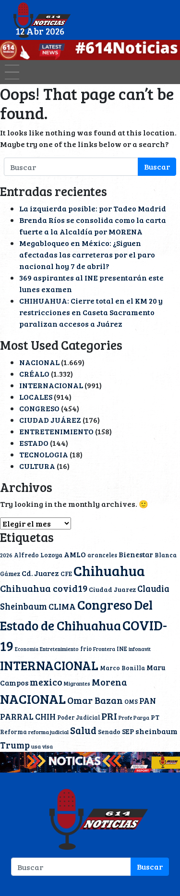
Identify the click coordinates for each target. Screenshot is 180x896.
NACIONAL (39, 362)
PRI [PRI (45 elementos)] (109, 716)
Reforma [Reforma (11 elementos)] (13, 732)
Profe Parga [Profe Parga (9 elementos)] (134, 717)
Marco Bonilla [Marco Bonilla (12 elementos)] (122, 667)
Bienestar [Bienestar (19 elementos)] (136, 554)
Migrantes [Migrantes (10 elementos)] (77, 683)
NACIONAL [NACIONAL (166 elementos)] (33, 699)
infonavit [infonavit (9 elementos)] (140, 648)
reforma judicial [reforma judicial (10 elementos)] (48, 732)
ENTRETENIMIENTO (56, 431)
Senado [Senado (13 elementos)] (109, 731)
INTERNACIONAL (51, 385)
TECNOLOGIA (43, 454)
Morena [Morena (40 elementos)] (109, 681)
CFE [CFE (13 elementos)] (66, 573)
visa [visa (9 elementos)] (47, 746)
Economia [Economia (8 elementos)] (26, 649)
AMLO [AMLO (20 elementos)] (75, 554)
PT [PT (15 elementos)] (155, 717)
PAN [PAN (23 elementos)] (147, 700)
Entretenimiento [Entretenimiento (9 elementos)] (59, 648)
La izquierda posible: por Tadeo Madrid (92, 208)
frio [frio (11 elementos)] (86, 648)
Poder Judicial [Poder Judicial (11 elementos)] (78, 717)
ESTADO (33, 443)
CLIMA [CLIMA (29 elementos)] (62, 606)
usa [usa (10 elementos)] (36, 746)
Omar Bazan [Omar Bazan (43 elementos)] (95, 700)
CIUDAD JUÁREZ (50, 420)
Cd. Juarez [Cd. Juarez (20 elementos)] (40, 573)
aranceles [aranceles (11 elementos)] (102, 555)
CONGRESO (39, 408)
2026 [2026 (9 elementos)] (6, 555)
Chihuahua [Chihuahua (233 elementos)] (109, 570)
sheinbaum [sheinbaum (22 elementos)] (156, 731)
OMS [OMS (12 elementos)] (131, 701)
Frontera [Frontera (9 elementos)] (104, 648)
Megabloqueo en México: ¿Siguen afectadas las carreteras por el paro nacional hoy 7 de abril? (87, 254)
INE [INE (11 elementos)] (122, 648)
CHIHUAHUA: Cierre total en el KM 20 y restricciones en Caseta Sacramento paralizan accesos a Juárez (91, 312)
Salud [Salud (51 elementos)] (83, 730)
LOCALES (35, 397)
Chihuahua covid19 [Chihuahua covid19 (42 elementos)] (43, 588)
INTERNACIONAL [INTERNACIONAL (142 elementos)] (49, 665)
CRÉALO (34, 373)
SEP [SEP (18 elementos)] (128, 731)
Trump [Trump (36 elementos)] (15, 745)
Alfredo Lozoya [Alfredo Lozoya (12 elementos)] (38, 555)
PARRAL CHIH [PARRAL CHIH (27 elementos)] (28, 716)
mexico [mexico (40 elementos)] (46, 681)
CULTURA (37, 466)
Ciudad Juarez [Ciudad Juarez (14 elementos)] (112, 589)
